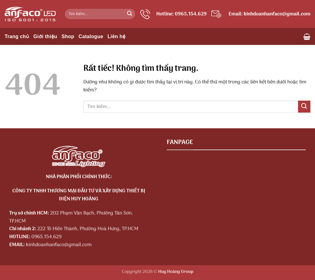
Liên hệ (117, 36)
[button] (306, 36)
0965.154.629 (46, 237)
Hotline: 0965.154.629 (181, 14)
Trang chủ (17, 36)
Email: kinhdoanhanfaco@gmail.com (269, 14)
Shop (68, 36)
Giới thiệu (45, 36)
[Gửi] (129, 14)
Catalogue (90, 36)
